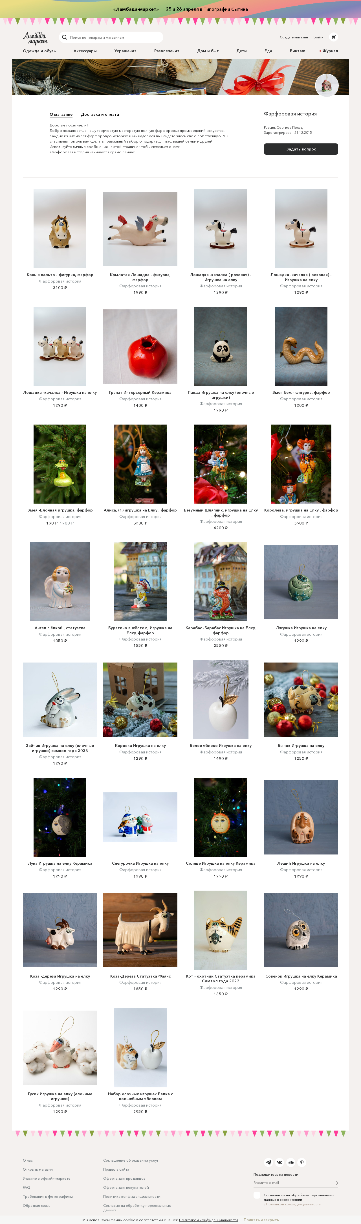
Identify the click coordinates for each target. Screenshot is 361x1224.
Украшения (126, 50)
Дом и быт (208, 50)
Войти (318, 37)
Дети (241, 50)
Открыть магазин (38, 1169)
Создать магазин (294, 37)
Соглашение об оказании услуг (131, 1160)
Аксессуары (85, 50)
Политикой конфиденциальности (293, 1204)
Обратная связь (36, 1205)
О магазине (61, 114)
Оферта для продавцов (124, 1178)
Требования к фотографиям (48, 1196)
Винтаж (297, 50)
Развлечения (166, 50)
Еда (268, 50)
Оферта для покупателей (126, 1187)
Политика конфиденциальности (131, 1196)
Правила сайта (116, 1169)
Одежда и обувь (39, 50)
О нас (28, 1160)
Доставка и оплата (100, 114)
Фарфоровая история (60, 281)
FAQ (26, 1187)
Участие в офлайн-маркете (47, 1178)
